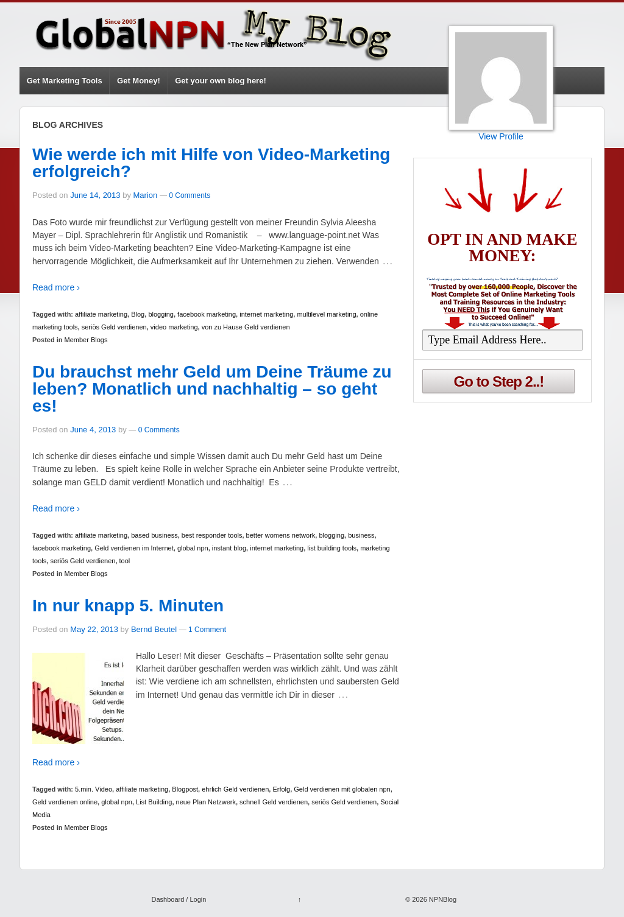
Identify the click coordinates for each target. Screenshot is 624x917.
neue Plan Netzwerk (206, 802)
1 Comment (207, 629)
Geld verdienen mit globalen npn (342, 789)
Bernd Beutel (154, 629)
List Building (154, 802)
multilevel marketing (326, 314)
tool (124, 560)
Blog (137, 314)
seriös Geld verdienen (114, 327)
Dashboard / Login (178, 899)
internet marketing (266, 314)
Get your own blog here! (220, 80)
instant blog (229, 548)
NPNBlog (441, 899)
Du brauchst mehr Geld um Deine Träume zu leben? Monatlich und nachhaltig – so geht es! (212, 388)
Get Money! (138, 80)
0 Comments (189, 195)
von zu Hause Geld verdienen (246, 327)
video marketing (174, 327)
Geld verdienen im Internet (134, 548)
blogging (161, 314)
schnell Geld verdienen (273, 802)
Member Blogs (86, 339)
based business (154, 535)
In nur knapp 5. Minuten (128, 605)
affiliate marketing (101, 314)
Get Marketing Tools (64, 80)
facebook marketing (206, 314)
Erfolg (281, 789)
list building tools (331, 548)
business (361, 535)
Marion (145, 195)
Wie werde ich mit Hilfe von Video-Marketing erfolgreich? (211, 163)
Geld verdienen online (65, 802)
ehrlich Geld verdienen (235, 789)
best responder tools (212, 535)
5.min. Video (93, 789)
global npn (192, 548)
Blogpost (185, 789)
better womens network (281, 535)
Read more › (56, 287)
